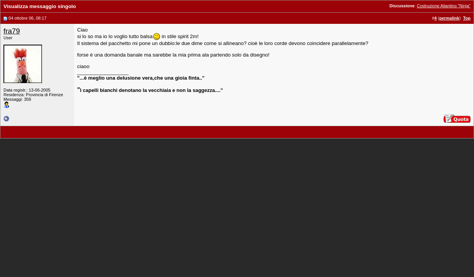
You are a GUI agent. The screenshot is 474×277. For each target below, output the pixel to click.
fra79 (11, 31)
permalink (449, 18)
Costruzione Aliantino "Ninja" (444, 5)
